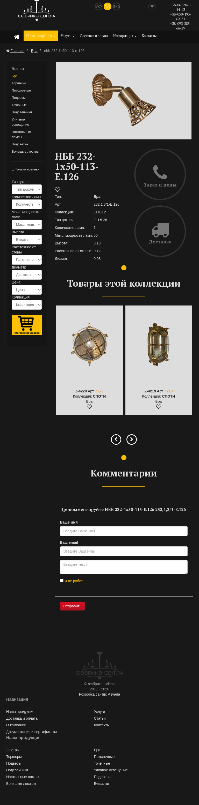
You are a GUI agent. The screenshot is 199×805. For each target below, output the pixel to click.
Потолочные (21, 90)
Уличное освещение (20, 121)
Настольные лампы (21, 134)
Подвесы (19, 98)
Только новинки (25, 169)
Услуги (68, 35)
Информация (125, 35)
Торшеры (19, 83)
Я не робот (71, 581)
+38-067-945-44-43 (180, 7)
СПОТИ (100, 212)
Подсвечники (22, 112)
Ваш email (69, 542)
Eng (116, 7)
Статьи (99, 718)
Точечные (19, 105)
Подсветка (20, 144)
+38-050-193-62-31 (180, 16)
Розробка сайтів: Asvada (99, 694)
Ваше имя (69, 522)
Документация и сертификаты (31, 732)
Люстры (18, 69)
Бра (15, 76)
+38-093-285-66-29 (180, 26)
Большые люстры (25, 151)
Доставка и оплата (94, 35)
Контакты (149, 35)
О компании (16, 725)
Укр (99, 7)
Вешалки (101, 783)
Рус (107, 7)
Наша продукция (40, 35)
